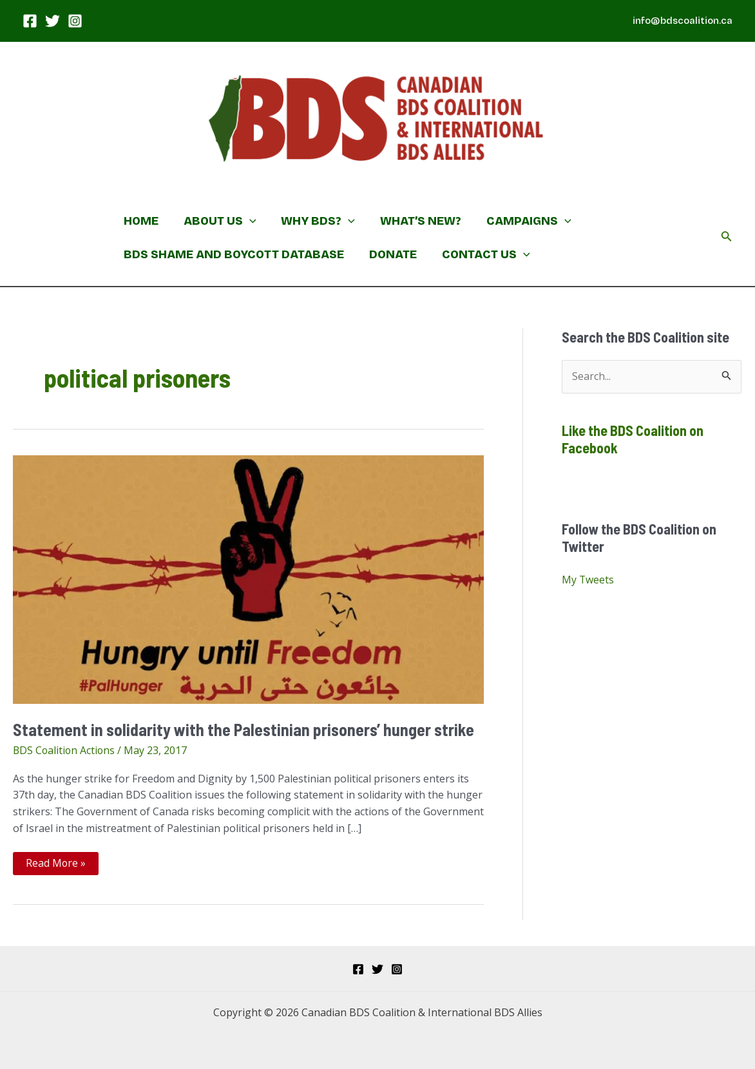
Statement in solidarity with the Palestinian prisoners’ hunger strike (245, 729)
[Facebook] (30, 21)
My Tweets (588, 580)
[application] (246, 221)
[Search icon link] (726, 237)
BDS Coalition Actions (65, 750)
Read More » (55, 865)
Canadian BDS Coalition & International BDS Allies (294, 187)
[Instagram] (75, 21)
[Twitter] (52, 21)
